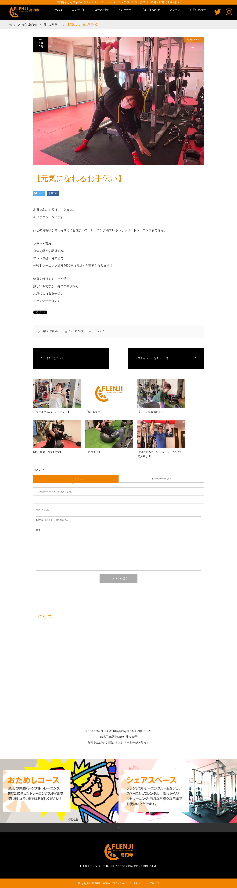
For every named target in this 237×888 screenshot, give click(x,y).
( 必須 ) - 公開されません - (53, 520)
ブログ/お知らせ (150, 9)
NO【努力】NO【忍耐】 (47, 452)
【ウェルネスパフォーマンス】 (51, 411)
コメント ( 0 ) (76, 478)
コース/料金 (102, 9)
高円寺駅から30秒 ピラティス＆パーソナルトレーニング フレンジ (125, 883)
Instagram (229, 11)
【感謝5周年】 (94, 411)
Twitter (217, 11)
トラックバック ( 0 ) (161, 478)
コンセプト (78, 9)
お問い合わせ (198, 9)
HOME (58, 9)
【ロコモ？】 (93, 452)
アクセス (175, 9)
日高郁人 (54, 331)
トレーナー (124, 9)
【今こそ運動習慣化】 (150, 411)
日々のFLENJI (194, 39)
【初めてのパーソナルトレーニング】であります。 (160, 454)
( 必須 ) (42, 510)
